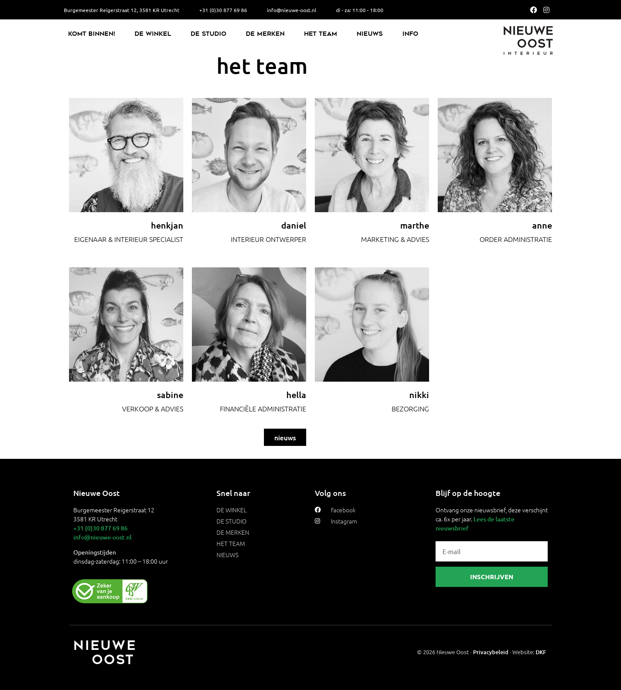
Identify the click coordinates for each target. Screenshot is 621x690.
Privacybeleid (490, 652)
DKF (541, 652)
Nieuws (370, 33)
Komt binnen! (91, 33)
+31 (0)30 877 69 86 (100, 528)
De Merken (265, 33)
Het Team (320, 33)
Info (410, 33)
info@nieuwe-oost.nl (102, 537)
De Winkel (153, 33)
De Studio (208, 33)
